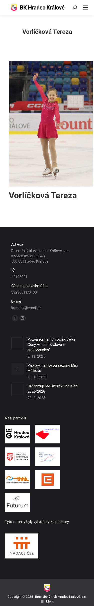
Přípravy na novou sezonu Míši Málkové (53, 368)
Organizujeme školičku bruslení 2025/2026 (53, 389)
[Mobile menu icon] (85, 7)
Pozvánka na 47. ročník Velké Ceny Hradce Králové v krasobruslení (51, 344)
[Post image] (17, 343)
